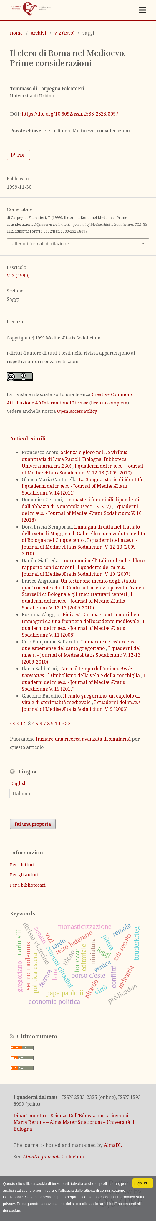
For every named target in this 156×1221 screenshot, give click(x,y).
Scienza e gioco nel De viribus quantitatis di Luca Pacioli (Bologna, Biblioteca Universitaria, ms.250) (74, 459)
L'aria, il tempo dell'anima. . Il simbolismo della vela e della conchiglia (81, 672)
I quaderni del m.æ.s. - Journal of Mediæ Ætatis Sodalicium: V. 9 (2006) (83, 705)
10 (57, 723)
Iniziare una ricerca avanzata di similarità (83, 739)
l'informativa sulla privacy (62, 1203)
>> (67, 723)
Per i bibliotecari (28, 885)
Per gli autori (24, 874)
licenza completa (109, 403)
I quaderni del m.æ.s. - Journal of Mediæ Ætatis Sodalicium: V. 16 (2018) (82, 513)
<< (12, 723)
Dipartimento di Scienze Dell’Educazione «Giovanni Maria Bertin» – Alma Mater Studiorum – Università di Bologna (75, 1122)
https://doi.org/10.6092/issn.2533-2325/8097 (70, 113)
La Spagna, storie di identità (111, 479)
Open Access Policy (77, 411)
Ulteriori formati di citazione (40, 243)
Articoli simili (28, 438)
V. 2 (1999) (64, 33)
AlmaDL (113, 1145)
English (18, 783)
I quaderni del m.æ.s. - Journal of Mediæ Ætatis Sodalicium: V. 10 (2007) (76, 570)
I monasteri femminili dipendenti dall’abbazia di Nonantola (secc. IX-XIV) (80, 503)
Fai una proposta (33, 824)
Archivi (38, 33)
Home (16, 33)
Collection (53, 1156)
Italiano (21, 793)
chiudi (142, 1182)
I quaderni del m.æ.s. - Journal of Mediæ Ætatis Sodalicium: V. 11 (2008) (83, 628)
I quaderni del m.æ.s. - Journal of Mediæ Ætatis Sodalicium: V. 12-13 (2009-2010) (82, 469)
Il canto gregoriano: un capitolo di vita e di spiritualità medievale (81, 699)
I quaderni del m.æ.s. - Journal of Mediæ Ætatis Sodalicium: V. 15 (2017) (83, 682)
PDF (20, 155)
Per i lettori (22, 864)
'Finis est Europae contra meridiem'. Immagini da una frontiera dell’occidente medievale (82, 618)
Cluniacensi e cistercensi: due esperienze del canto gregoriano (79, 645)
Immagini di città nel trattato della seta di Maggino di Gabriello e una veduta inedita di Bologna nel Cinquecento (83, 533)
